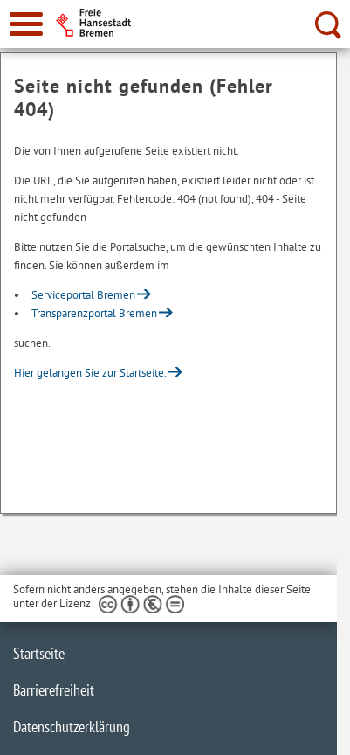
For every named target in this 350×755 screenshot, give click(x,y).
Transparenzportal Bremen (94, 313)
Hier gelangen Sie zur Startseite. (90, 372)
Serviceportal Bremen (83, 294)
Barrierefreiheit (53, 690)
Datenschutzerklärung (71, 727)
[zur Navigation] (26, 24)
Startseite (39, 653)
